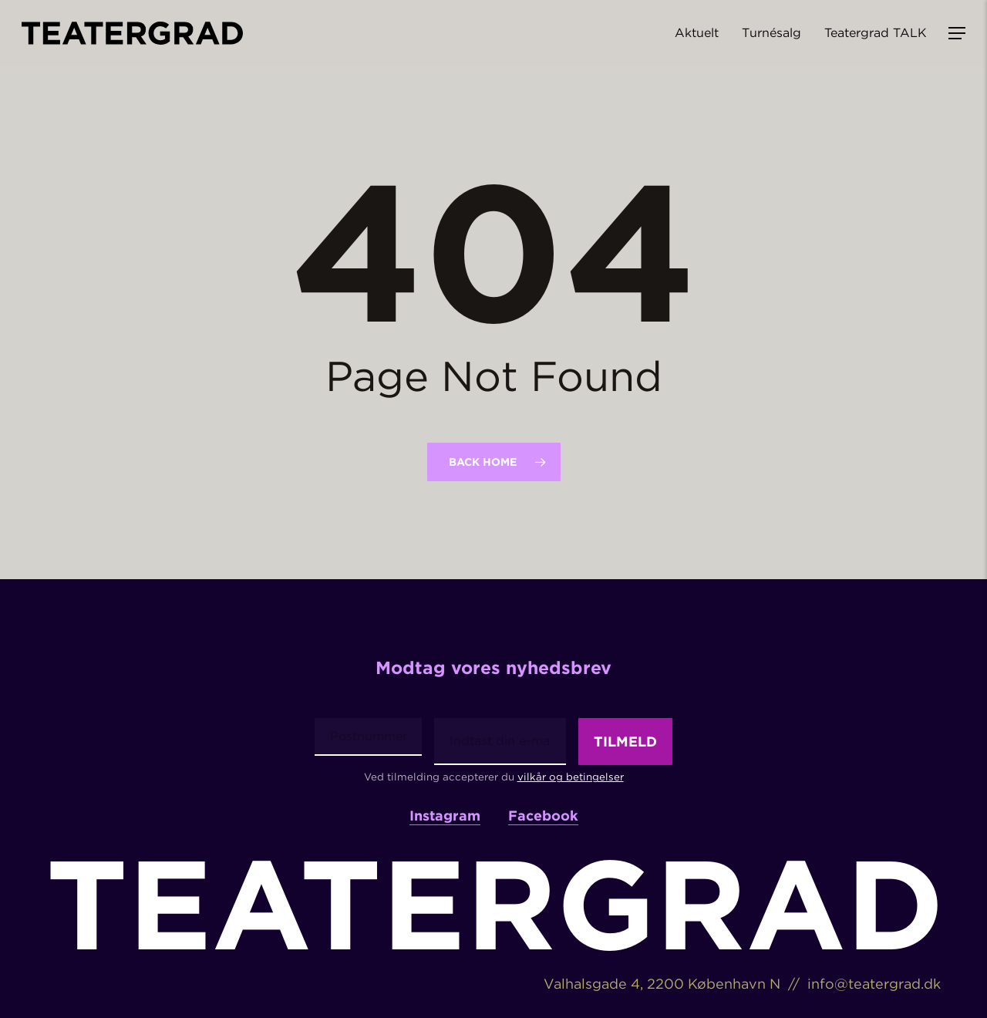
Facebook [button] (543, 816)
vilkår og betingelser (570, 776)
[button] (956, 33)
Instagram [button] (444, 816)
